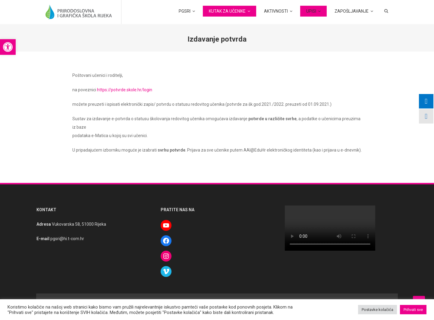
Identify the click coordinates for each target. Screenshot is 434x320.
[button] (8, 47)
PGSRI (184, 11)
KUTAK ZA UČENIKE (227, 11)
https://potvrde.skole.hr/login (124, 89)
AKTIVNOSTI (276, 11)
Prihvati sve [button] (413, 309)
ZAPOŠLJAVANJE (352, 11)
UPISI (311, 11)
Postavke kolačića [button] (377, 309)
